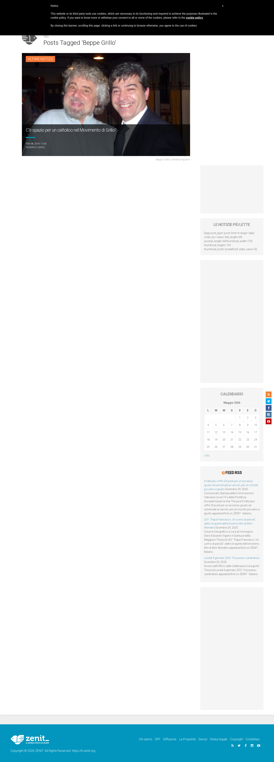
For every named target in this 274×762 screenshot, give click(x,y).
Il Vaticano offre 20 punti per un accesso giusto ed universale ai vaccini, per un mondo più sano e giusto (231, 485)
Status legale (218, 739)
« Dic (207, 455)
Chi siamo (145, 739)
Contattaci (253, 739)
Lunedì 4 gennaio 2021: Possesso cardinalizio (232, 557)
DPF (158, 739)
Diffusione (169, 739)
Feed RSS (233, 472)
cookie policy (194, 17)
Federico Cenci (35, 147)
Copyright (236, 739)
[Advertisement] (231, 189)
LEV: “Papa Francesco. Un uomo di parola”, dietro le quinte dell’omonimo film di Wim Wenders (230, 523)
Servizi (202, 739)
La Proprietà (187, 739)
